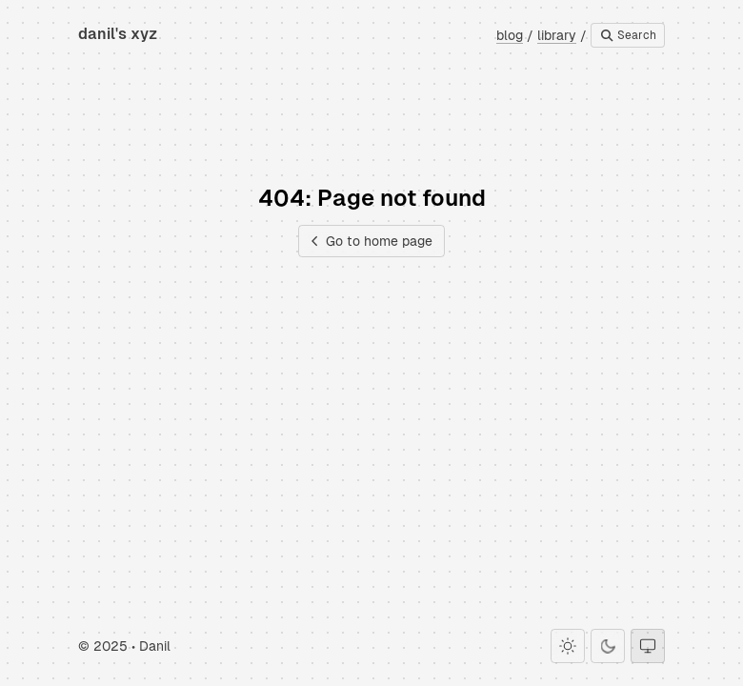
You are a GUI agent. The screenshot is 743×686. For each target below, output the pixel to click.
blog (509, 35)
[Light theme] (568, 646)
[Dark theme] (608, 646)
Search (627, 35)
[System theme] (648, 646)
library (556, 35)
